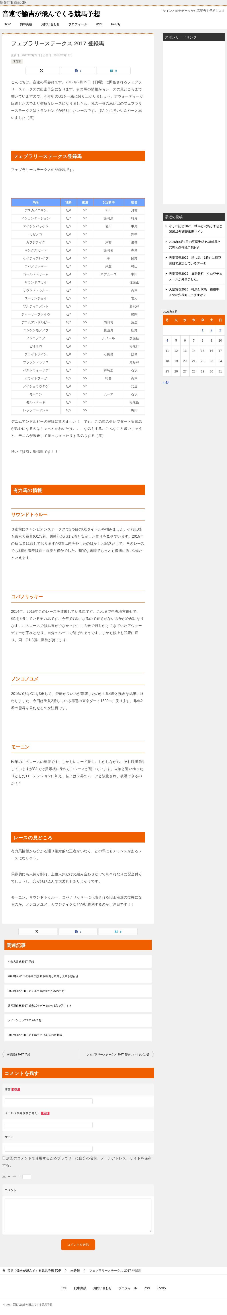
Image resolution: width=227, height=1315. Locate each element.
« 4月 (166, 382)
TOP (7, 24)
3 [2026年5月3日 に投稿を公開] (220, 330)
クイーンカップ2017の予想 (24, 1020)
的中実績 (26, 24)
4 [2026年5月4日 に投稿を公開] (167, 340)
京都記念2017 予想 (18, 1054)
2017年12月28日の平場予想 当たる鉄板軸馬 (35, 1035)
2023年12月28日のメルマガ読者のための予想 (36, 991)
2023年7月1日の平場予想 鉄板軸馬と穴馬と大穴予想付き (43, 976)
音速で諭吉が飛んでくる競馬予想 (52, 13)
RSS (99, 24)
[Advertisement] (193, 122)
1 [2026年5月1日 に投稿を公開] (203, 330)
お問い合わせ (50, 24)
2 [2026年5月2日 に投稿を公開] (211, 330)
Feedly (115, 24)
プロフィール (77, 24)
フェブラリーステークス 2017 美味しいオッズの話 (117, 1054)
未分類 (17, 61)
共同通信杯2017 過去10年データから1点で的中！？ (40, 1005)
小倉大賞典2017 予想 (21, 961)
